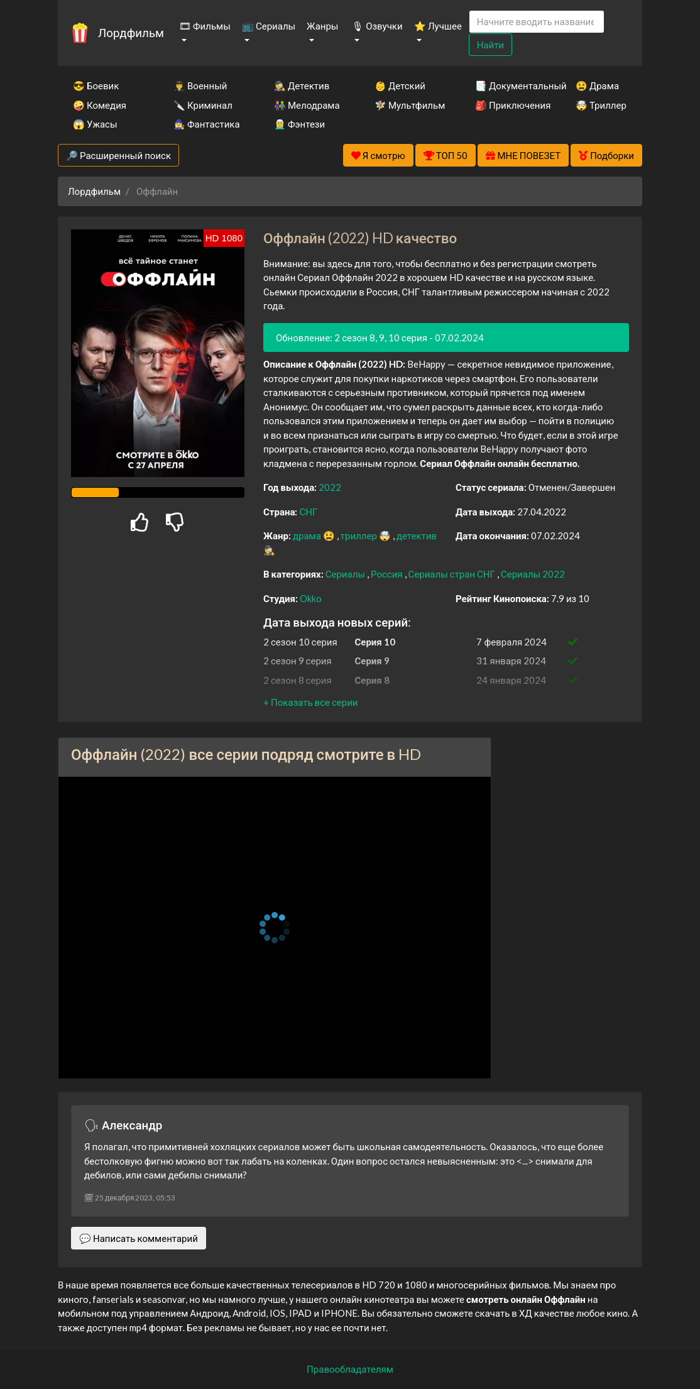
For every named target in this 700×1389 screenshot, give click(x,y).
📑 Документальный (508, 85)
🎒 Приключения (508, 105)
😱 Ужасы (95, 123)
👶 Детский (400, 85)
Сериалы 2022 (533, 573)
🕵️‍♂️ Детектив (301, 85)
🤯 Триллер (601, 105)
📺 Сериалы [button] (268, 25)
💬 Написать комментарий (138, 1238)
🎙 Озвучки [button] (377, 25)
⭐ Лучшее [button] (438, 25)
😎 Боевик (96, 85)
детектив (416, 535)
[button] (310, 702)
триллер (360, 535)
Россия (388, 573)
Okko (311, 598)
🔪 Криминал (202, 105)
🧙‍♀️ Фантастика (206, 123)
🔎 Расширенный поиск (118, 155)
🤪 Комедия (99, 105)
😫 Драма (597, 85)
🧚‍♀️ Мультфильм (408, 105)
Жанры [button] (323, 25)
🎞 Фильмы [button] (205, 25)
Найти (490, 44)
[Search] (536, 21)
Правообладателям (350, 1369)
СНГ (308, 511)
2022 (330, 487)
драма (308, 535)
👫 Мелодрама (307, 105)
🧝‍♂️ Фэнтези (299, 123)
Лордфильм (131, 32)
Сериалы (346, 573)
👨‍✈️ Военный (200, 85)
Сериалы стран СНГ (452, 573)
